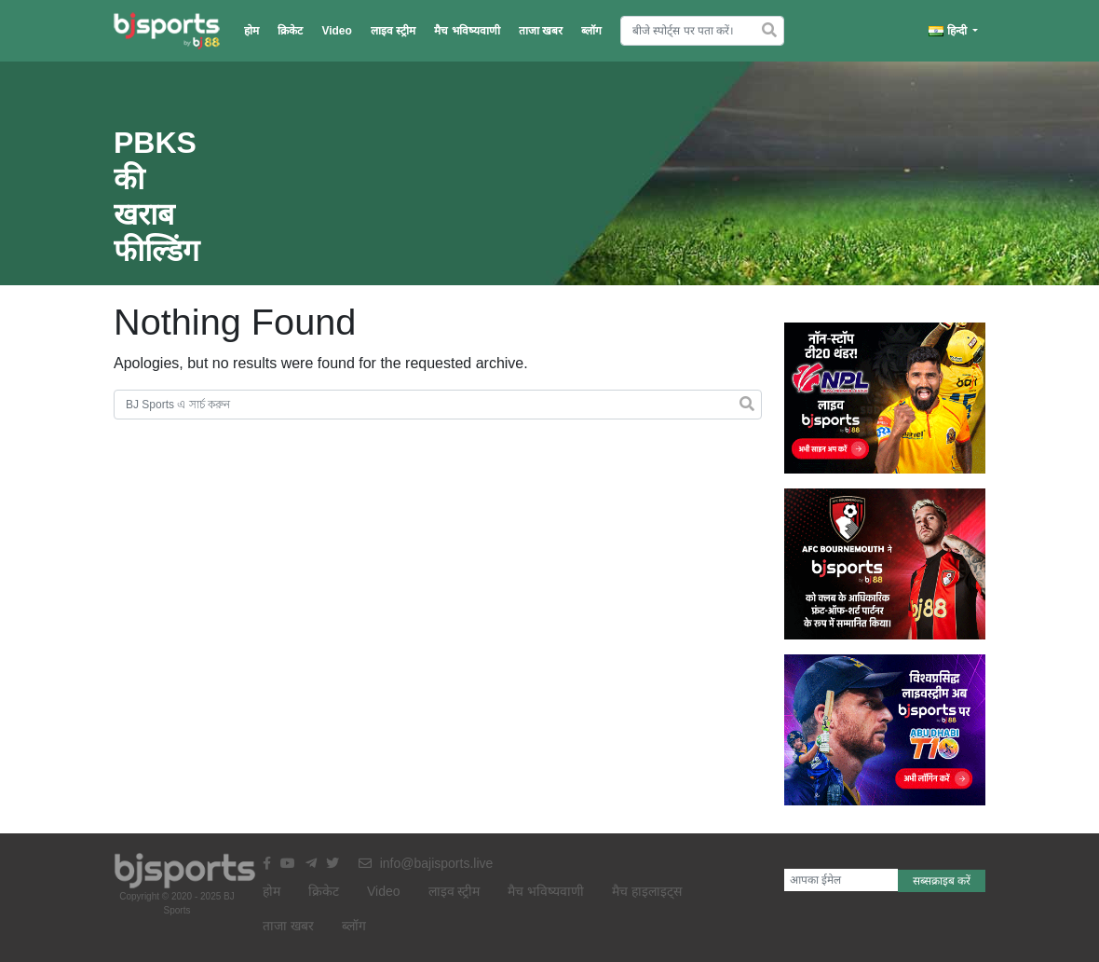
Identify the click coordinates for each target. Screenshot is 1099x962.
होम (251, 30)
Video (336, 30)
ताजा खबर (541, 30)
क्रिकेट (290, 30)
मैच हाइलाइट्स (647, 891)
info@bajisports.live (426, 863)
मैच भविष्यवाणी (466, 30)
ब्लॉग (591, 30)
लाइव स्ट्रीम (393, 30)
